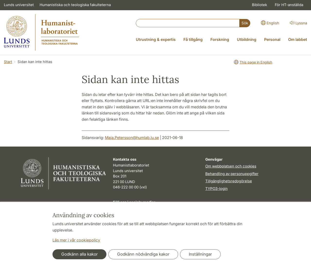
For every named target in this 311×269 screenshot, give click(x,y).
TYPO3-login (216, 188)
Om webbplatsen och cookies (230, 166)
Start (8, 61)
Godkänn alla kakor (79, 254)
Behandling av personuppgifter (232, 173)
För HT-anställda (289, 4)
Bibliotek (259, 4)
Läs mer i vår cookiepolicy (76, 240)
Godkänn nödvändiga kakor (143, 254)
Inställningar (200, 254)
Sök (245, 23)
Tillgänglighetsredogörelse (228, 181)
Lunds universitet (19, 4)
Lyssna (298, 23)
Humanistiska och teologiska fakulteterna (75, 4)
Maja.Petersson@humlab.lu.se (132, 137)
